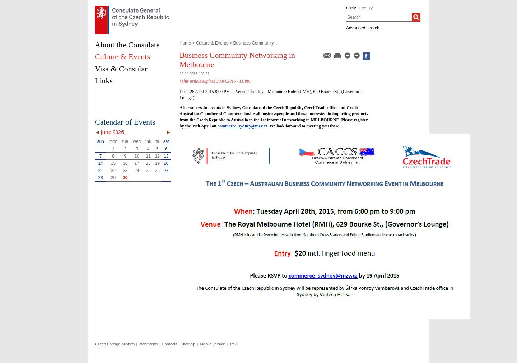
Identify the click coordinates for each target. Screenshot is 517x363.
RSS (234, 344)
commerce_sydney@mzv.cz (242, 126)
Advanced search (362, 28)
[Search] (416, 17)
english (353, 7)
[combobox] (379, 17)
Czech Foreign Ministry (115, 344)
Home (185, 43)
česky (367, 7)
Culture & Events (212, 43)
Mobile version (212, 344)
